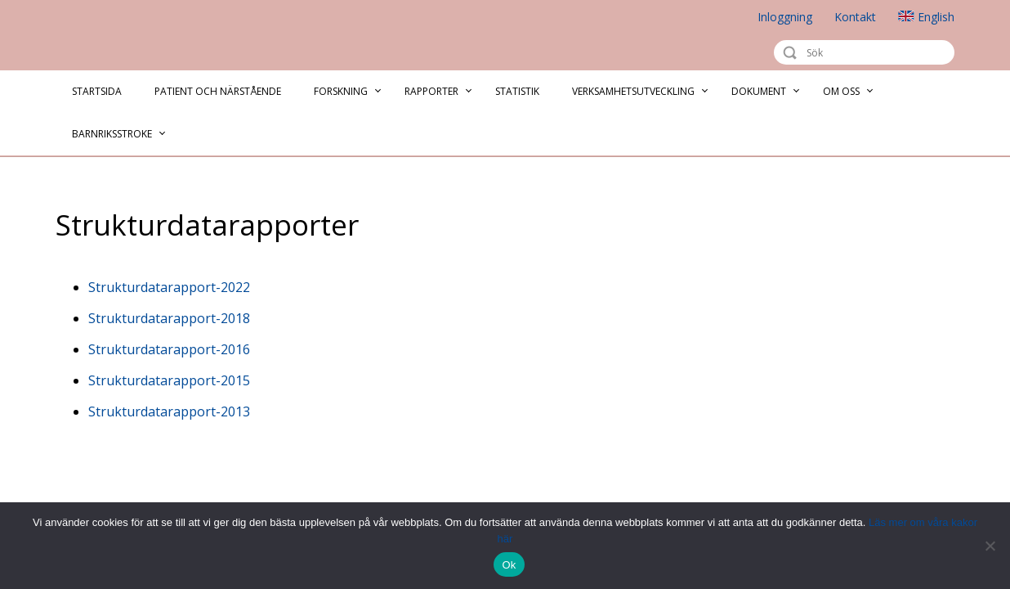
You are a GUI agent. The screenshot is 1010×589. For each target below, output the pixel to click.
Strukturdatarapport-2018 (169, 318)
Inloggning (785, 17)
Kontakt (855, 17)
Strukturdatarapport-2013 (169, 411)
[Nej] (989, 545)
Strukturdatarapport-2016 (169, 349)
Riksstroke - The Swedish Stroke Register (134, 35)
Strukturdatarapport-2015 (169, 380)
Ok (509, 565)
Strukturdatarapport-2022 (169, 287)
